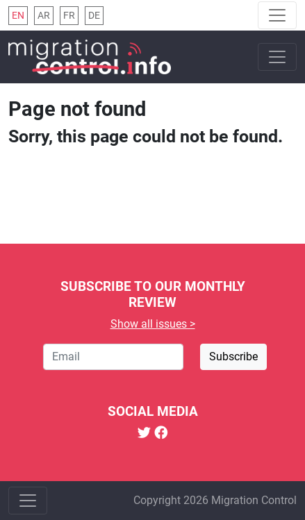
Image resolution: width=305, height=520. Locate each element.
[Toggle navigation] (277, 15)
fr (69, 16)
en (18, 16)
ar (44, 16)
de (94, 16)
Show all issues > (152, 323)
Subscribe (233, 356)
